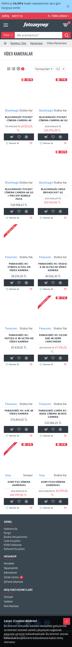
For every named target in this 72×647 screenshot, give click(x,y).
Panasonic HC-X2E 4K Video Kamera (19, 412)
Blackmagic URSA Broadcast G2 (53, 191)
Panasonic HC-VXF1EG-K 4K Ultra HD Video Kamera (19, 338)
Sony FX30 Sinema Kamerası (53, 483)
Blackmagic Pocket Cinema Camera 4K (19, 119)
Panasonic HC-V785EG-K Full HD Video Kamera (19, 267)
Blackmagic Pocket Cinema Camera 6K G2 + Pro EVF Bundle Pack (18, 194)
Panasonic (11, 257)
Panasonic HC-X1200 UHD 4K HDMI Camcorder (53, 338)
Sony (8, 475)
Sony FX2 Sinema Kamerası (18, 483)
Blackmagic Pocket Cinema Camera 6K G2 (53, 119)
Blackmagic (12, 110)
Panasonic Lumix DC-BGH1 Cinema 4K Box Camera (53, 414)
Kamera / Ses (18, 43)
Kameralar (36, 43)
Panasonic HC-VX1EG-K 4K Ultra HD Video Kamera (53, 267)
